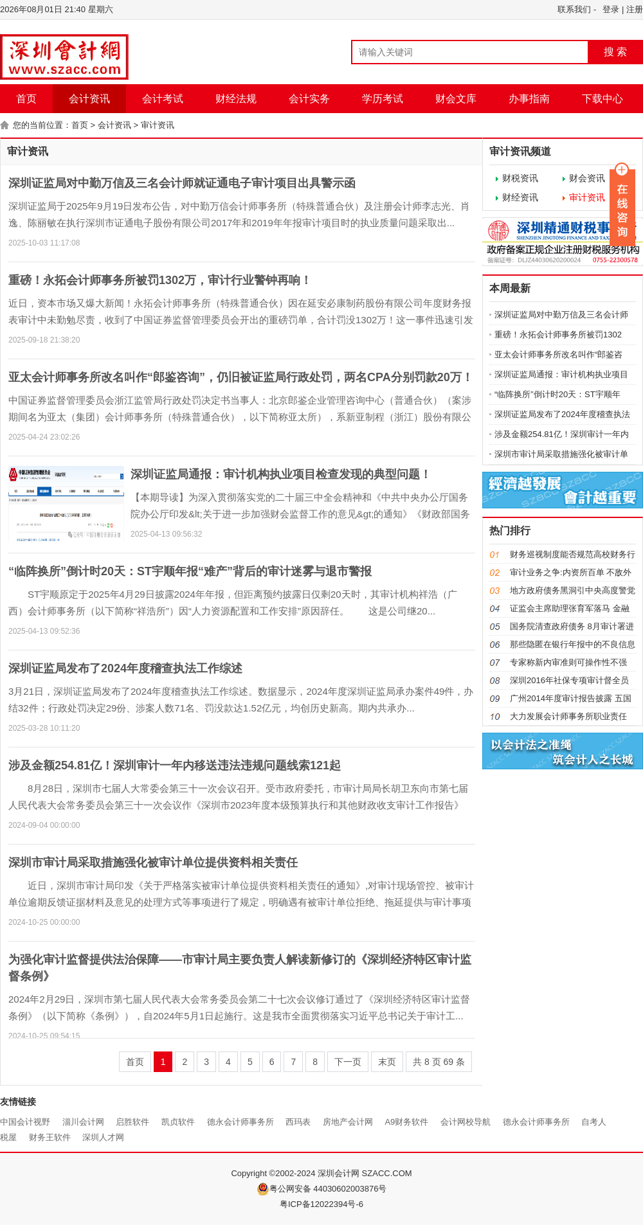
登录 (610, 9)
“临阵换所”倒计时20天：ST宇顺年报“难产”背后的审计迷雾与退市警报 (190, 571)
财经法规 (236, 98)
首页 (26, 98)
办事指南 (529, 98)
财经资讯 (520, 197)
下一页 (347, 1062)
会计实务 (309, 98)
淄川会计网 (83, 1122)
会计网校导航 (465, 1122)
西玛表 (298, 1122)
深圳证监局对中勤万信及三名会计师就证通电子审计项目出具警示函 (182, 183)
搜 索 (615, 51)
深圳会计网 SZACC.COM (365, 1173)
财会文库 (455, 98)
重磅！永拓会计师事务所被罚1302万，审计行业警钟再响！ (160, 280)
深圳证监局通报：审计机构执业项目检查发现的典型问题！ (281, 474)
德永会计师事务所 (240, 1122)
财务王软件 (50, 1137)
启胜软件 (132, 1122)
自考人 (593, 1122)
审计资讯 (157, 125)
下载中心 (602, 98)
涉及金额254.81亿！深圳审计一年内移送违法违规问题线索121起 (174, 765)
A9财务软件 (406, 1122)
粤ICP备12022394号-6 (321, 1204)
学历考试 (382, 98)
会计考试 (162, 98)
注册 (634, 9)
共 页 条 (439, 1062)
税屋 (8, 1137)
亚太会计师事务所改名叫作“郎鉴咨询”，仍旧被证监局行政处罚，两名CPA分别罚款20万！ (240, 377)
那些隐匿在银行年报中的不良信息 (572, 644)
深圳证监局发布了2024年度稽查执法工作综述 (125, 668)
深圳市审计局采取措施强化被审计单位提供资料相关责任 (153, 862)
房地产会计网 (348, 1122)
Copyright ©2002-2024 (274, 1173)
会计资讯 (89, 98)
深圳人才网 (103, 1137)
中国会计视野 (25, 1122)
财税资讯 (520, 178)
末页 (387, 1062)
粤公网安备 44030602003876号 (322, 1189)
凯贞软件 (178, 1122)
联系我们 (574, 9)
